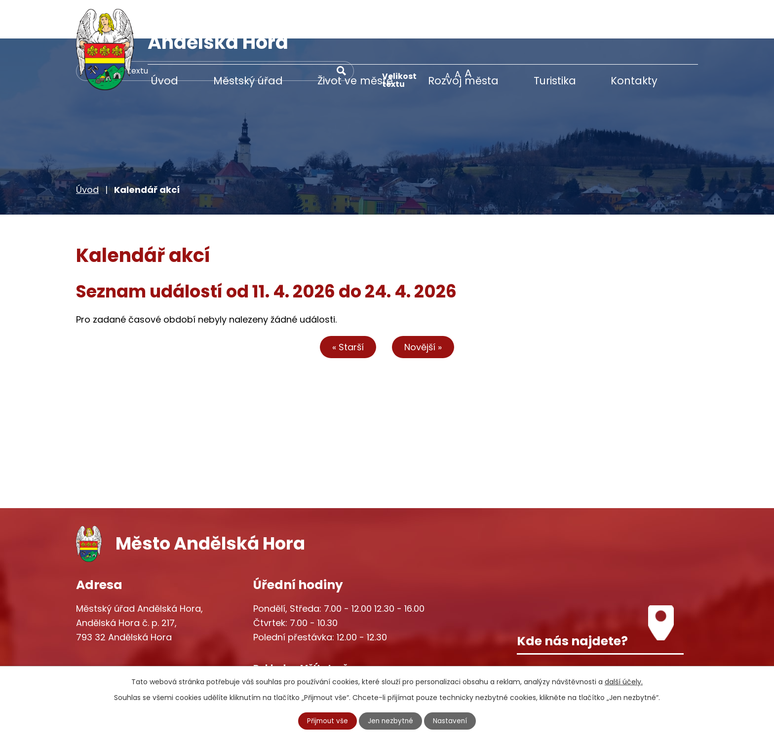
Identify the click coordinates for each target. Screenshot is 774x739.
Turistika (555, 81)
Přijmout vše (327, 721)
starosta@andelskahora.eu (156, 660)
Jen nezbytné (391, 721)
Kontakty (634, 81)
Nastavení (451, 721)
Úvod (164, 81)
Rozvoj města (463, 81)
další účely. (624, 681)
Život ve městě (355, 81)
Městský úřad (248, 81)
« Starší (345, 308)
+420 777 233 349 (136, 639)
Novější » (426, 308)
